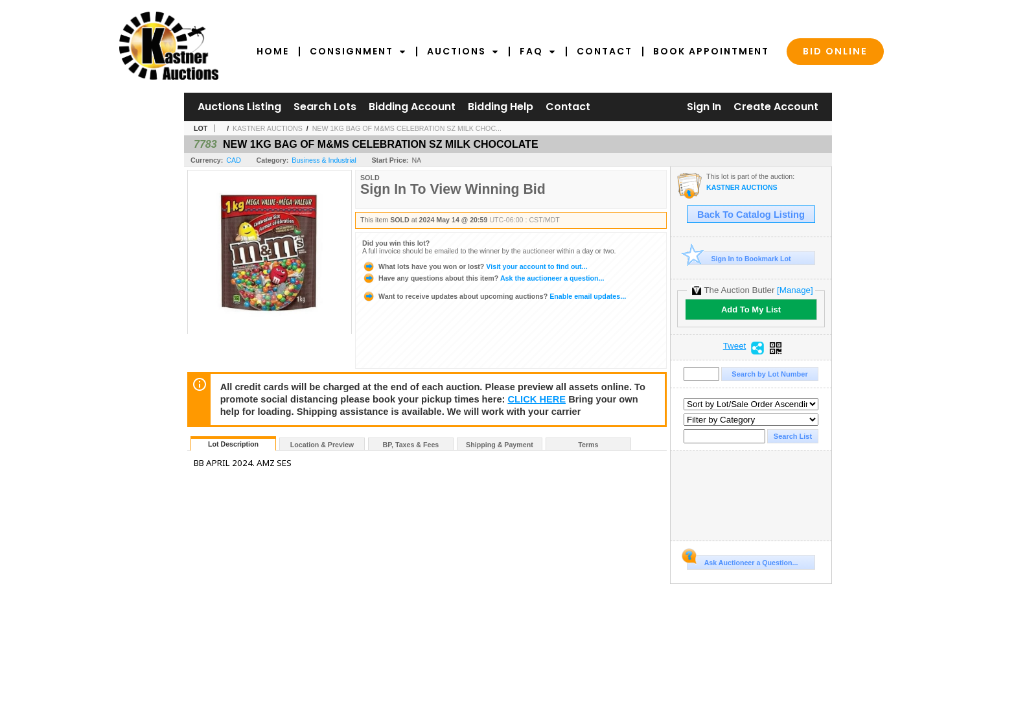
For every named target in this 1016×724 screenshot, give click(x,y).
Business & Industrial (324, 160)
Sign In (704, 106)
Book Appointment (711, 51)
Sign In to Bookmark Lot (739, 258)
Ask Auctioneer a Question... (742, 560)
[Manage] (794, 290)
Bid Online (835, 51)
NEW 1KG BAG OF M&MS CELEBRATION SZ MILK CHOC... (407, 128)
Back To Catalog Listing (751, 214)
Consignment (358, 51)
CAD (233, 160)
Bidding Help (500, 106)
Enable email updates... (494, 296)
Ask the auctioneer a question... (483, 278)
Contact (604, 51)
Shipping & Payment (499, 445)
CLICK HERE (537, 399)
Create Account (775, 106)
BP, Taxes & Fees (411, 445)
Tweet (734, 346)
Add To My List (751, 309)
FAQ (538, 51)
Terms (588, 445)
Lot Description (233, 444)
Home (273, 51)
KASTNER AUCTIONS (268, 128)
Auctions (463, 51)
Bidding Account (412, 106)
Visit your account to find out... (474, 266)
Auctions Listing (239, 106)
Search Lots (325, 106)
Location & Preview (322, 445)
